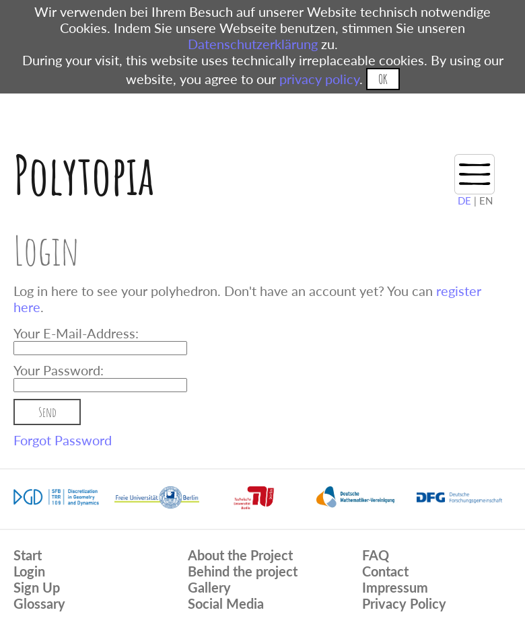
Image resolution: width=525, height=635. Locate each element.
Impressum (395, 587)
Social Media (226, 603)
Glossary (39, 603)
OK (382, 79)
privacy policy (319, 79)
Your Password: (58, 370)
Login (29, 571)
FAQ (375, 555)
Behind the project (243, 571)
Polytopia (83, 175)
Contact (385, 571)
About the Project (240, 555)
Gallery (209, 587)
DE (464, 200)
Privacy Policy (404, 603)
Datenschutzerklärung (253, 44)
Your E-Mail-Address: (76, 333)
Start (27, 555)
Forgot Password (62, 440)
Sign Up (36, 587)
